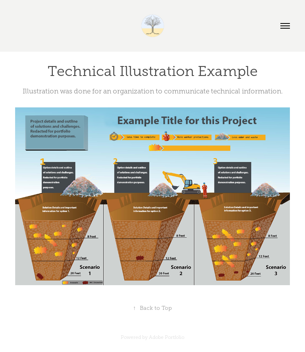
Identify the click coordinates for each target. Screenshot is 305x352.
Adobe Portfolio (166, 337)
